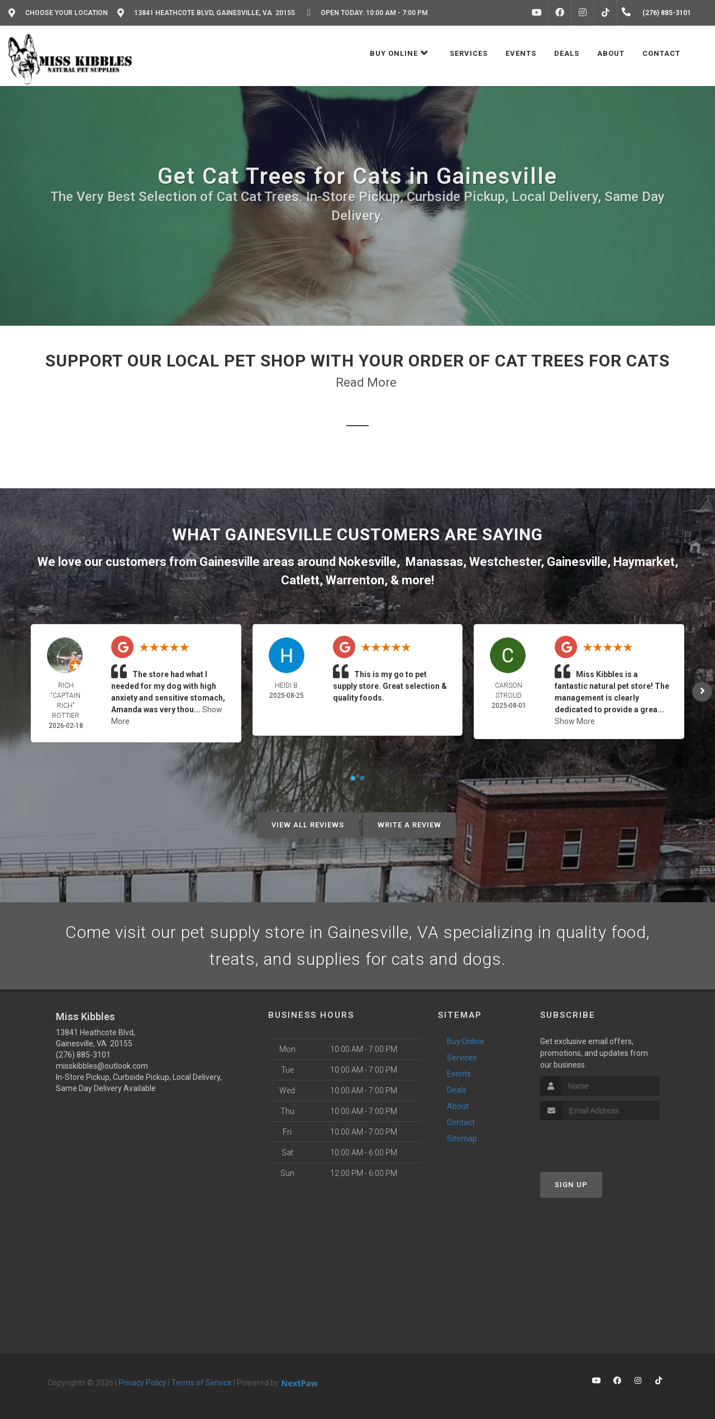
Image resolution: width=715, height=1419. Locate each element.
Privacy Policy (142, 1382)
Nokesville (368, 562)
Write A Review (409, 825)
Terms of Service (201, 1382)
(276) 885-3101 (83, 1054)
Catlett (300, 580)
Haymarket (644, 562)
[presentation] (599, 1141)
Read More (366, 382)
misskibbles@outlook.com (102, 1065)
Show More (575, 721)
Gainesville (577, 562)
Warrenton (355, 580)
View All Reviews (307, 825)
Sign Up (571, 1184)
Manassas (434, 562)
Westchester (505, 562)
